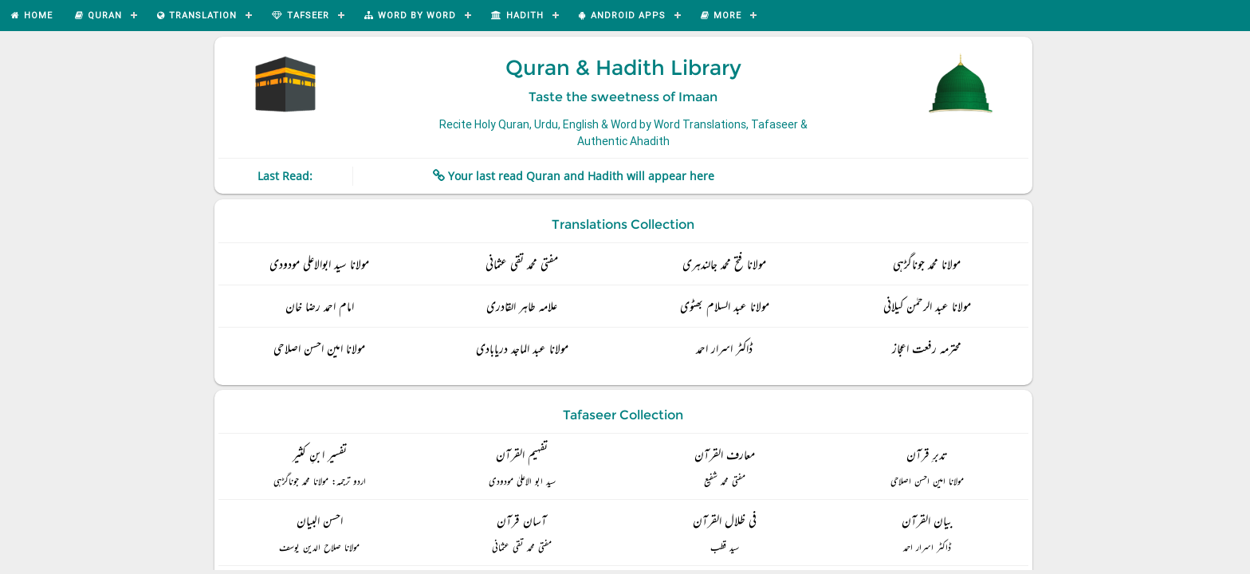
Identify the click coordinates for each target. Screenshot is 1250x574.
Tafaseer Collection (623, 415)
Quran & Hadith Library (623, 68)
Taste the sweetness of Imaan (623, 96)
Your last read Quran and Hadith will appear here (581, 175)
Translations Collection (623, 224)
